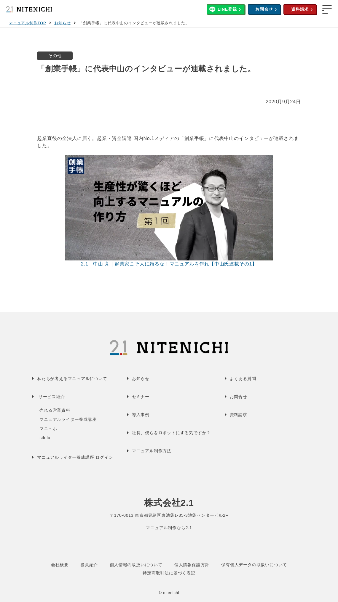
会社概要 (59, 564)
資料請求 (300, 9)
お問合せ (264, 9)
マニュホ (48, 428)
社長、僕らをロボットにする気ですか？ (171, 432)
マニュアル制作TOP (27, 23)
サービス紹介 (52, 396)
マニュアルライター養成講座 (67, 419)
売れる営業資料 (54, 410)
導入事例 (140, 414)
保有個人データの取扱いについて (254, 564)
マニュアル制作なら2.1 (169, 527)
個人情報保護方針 (191, 564)
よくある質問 (243, 378)
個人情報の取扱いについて (136, 564)
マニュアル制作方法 (151, 450)
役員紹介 (89, 564)
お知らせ (62, 23)
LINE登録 (227, 9)
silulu (44, 437)
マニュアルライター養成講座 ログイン (75, 457)
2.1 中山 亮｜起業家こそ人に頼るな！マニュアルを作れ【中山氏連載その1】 (169, 263)
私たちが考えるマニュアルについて (72, 378)
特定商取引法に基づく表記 (169, 573)
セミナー (140, 396)
